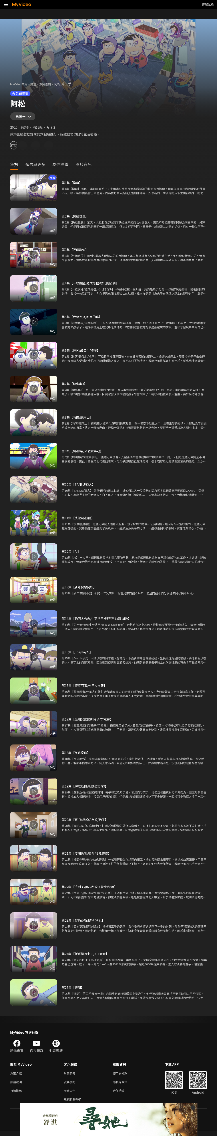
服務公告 (70, 1094)
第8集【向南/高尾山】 (78, 419)
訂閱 (19, 147)
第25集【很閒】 (73, 989)
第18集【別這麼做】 (77, 754)
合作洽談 (122, 1094)
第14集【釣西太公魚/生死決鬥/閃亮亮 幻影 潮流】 (99, 620)
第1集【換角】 (73, 184)
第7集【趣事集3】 (75, 385)
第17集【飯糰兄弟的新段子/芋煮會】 (89, 721)
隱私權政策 (123, 1085)
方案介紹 (17, 1075)
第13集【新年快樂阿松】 (80, 589)
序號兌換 (208, 4)
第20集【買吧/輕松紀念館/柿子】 (86, 821)
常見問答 (70, 1075)
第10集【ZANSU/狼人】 (80, 486)
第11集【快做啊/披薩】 (79, 519)
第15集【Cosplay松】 (78, 654)
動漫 (37, 84)
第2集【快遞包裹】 (76, 218)
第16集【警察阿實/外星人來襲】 (86, 687)
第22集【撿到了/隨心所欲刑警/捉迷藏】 (91, 888)
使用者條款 (123, 1075)
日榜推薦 (17, 1094)
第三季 (22, 117)
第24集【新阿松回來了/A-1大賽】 (87, 955)
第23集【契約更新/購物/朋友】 (85, 922)
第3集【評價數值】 (76, 251)
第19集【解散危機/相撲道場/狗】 (86, 788)
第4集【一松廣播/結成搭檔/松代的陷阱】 (92, 285)
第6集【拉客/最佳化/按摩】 (82, 352)
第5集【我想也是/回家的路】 (83, 318)
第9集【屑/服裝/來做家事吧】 (84, 452)
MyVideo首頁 (20, 84)
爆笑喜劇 (50, 84)
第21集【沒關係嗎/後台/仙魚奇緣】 (88, 855)
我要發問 (70, 1085)
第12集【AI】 (72, 553)
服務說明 (17, 1085)
